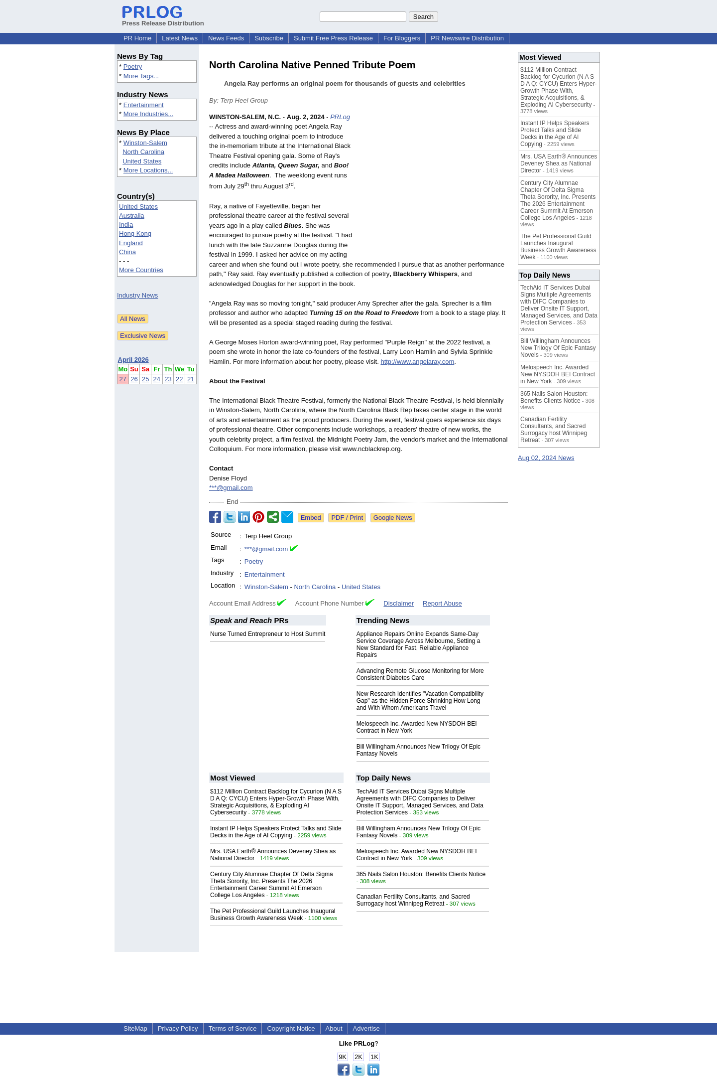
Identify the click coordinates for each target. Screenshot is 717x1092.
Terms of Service (233, 1028)
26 (133, 379)
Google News (392, 517)
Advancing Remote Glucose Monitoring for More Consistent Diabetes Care (420, 674)
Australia (131, 215)
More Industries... (148, 114)
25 (145, 379)
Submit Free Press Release (333, 38)
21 (190, 379)
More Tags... (141, 76)
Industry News (137, 295)
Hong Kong (135, 233)
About (334, 1028)
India (126, 224)
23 (167, 379)
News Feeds (226, 38)
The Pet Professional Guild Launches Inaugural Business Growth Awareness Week (273, 915)
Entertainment (143, 105)
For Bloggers (401, 38)
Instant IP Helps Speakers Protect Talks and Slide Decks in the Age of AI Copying (276, 832)
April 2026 (133, 359)
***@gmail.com (231, 487)
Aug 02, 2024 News (546, 458)
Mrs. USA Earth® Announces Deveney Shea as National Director (558, 163)
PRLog (340, 117)
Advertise (366, 1028)
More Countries (141, 270)
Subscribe (268, 38)
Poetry (132, 66)
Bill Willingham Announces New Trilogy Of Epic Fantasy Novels (558, 347)
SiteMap (135, 1028)
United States (141, 161)
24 (156, 379)
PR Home (137, 38)
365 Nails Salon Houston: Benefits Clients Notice (421, 874)
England (131, 243)
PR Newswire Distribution (467, 38)
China (127, 252)
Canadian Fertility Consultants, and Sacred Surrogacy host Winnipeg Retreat (413, 900)
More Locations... (148, 170)
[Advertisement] (433, 185)
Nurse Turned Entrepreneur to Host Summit (267, 633)
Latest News (180, 38)
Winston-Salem (145, 143)
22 (179, 379)
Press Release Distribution (163, 19)
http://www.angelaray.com (417, 361)
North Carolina (143, 152)
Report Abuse (442, 603)
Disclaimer (398, 603)
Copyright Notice (291, 1028)
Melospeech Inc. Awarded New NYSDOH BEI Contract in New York (557, 374)
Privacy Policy (178, 1028)
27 (123, 379)
